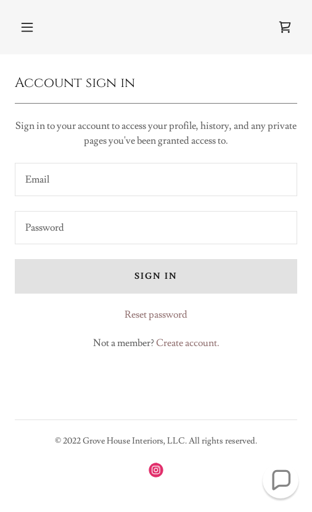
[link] (285, 27)
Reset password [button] (156, 314)
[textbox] (156, 179)
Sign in (156, 276)
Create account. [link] (188, 343)
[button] (27, 27)
